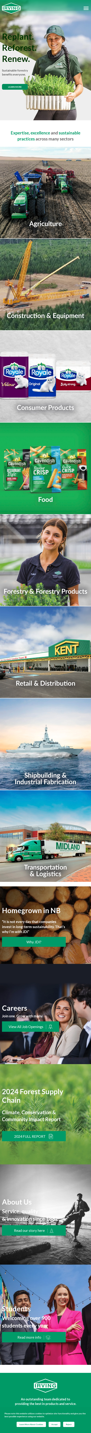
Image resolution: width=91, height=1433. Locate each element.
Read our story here (34, 1230)
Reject (69, 1424)
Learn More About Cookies (31, 1424)
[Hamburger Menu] (86, 8)
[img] (45, 60)
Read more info (33, 1337)
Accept (54, 1424)
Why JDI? (33, 942)
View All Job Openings (30, 1027)
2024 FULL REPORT (34, 1136)
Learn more (15, 87)
